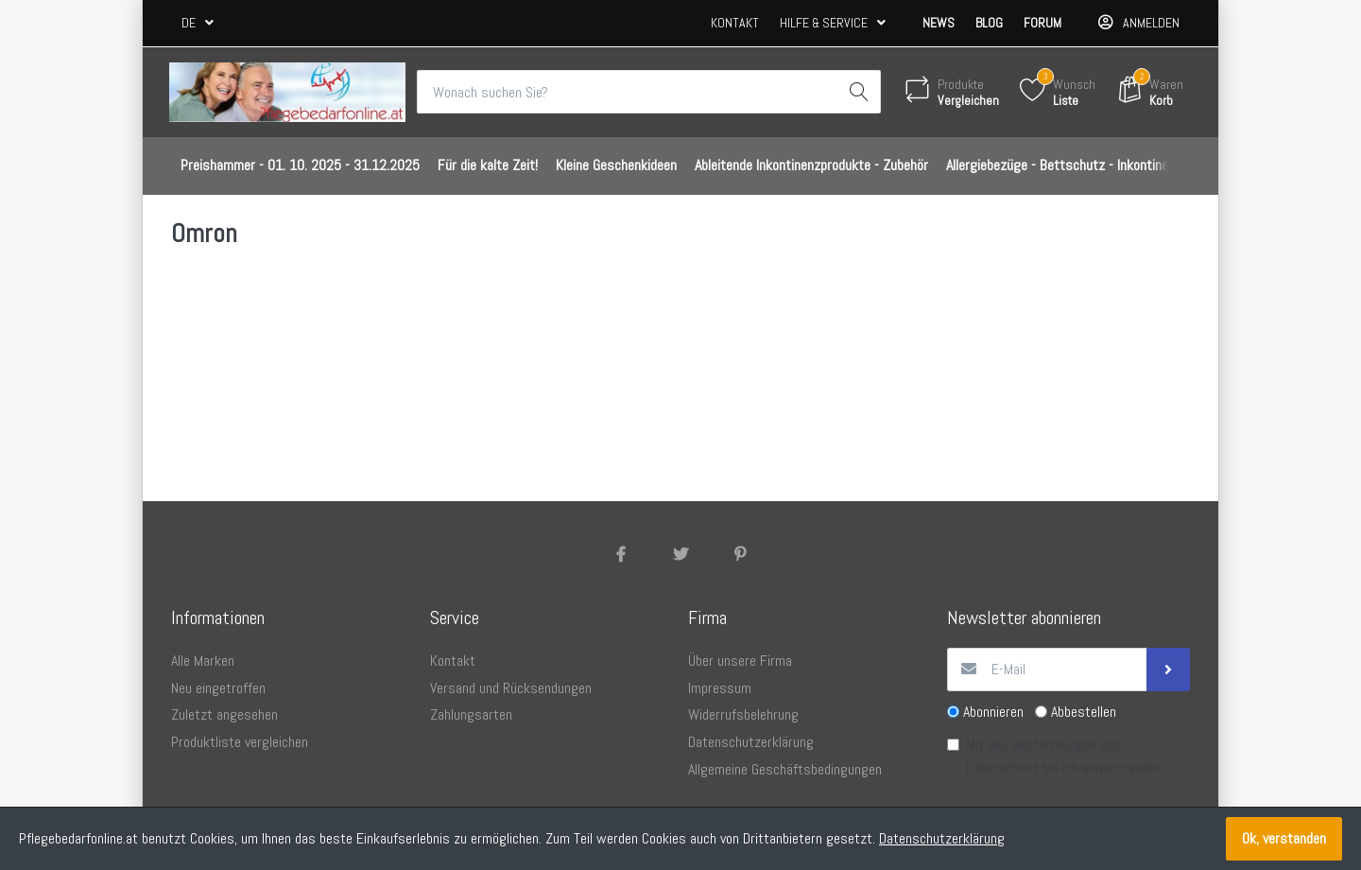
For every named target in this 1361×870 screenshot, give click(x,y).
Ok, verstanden (1284, 838)
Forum (1042, 22)
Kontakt (735, 22)
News (938, 22)
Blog (989, 22)
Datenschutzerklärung (942, 838)
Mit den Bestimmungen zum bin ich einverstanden (1064, 756)
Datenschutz (1002, 767)
